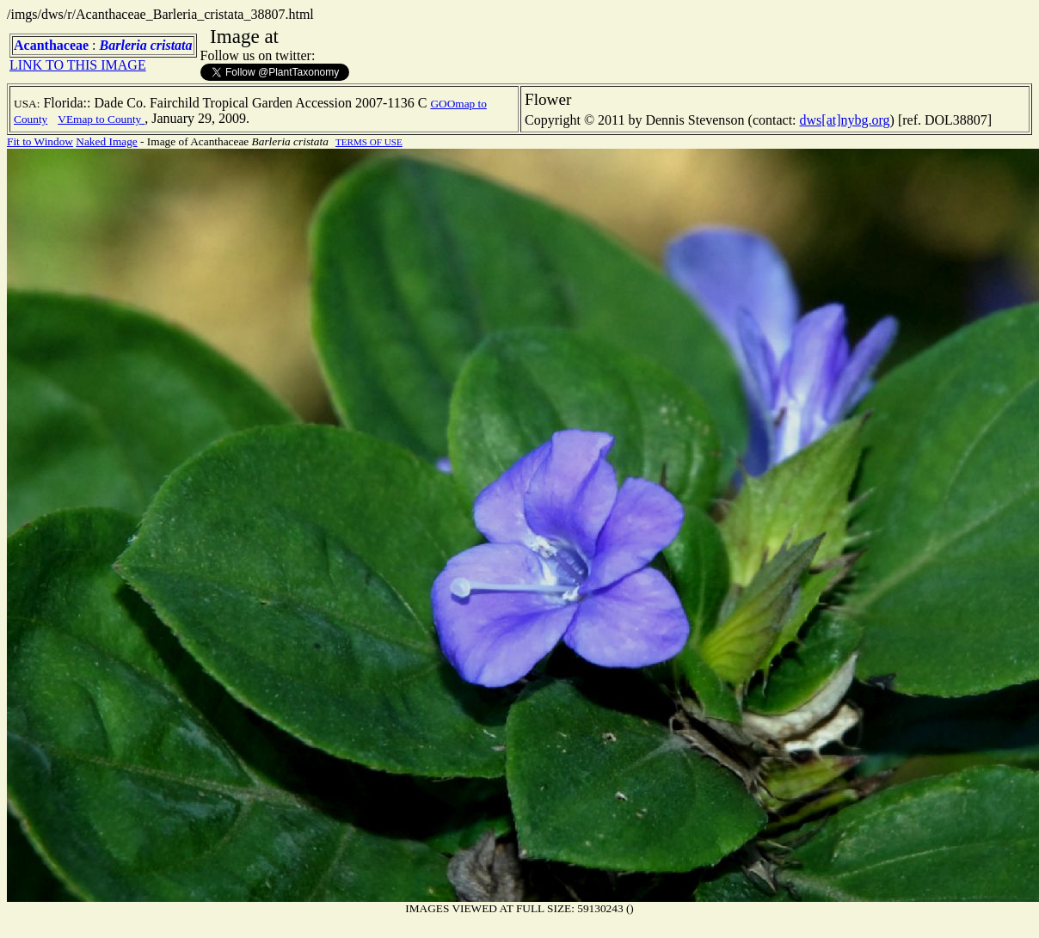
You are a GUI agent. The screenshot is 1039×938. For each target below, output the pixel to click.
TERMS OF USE (369, 142)
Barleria (123, 45)
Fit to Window (40, 141)
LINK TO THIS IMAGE (77, 65)
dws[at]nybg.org (845, 120)
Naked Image (106, 141)
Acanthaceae (51, 45)
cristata (172, 45)
